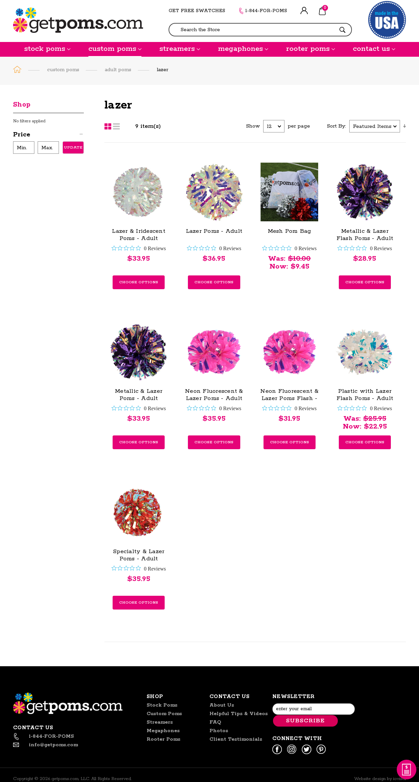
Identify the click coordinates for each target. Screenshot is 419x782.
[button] (48, 135)
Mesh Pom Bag (289, 231)
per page (299, 126)
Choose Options (138, 282)
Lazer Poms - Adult (214, 231)
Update (73, 147)
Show (253, 126)
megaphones (243, 48)
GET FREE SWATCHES (197, 11)
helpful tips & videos (239, 714)
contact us (374, 48)
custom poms (114, 48)
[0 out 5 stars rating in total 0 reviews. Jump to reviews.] (139, 248)
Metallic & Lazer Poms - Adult (138, 395)
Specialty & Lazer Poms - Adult (138, 555)
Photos (219, 731)
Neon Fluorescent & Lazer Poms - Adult (214, 395)
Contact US (230, 696)
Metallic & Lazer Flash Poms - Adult (365, 235)
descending (404, 126)
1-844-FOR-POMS (266, 11)
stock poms (47, 48)
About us (222, 705)
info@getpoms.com (53, 745)
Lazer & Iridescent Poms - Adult (138, 235)
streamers (179, 48)
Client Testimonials (236, 739)
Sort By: (336, 126)
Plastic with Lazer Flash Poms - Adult (365, 395)
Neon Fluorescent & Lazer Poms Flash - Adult (289, 398)
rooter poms (310, 48)
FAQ (215, 722)
